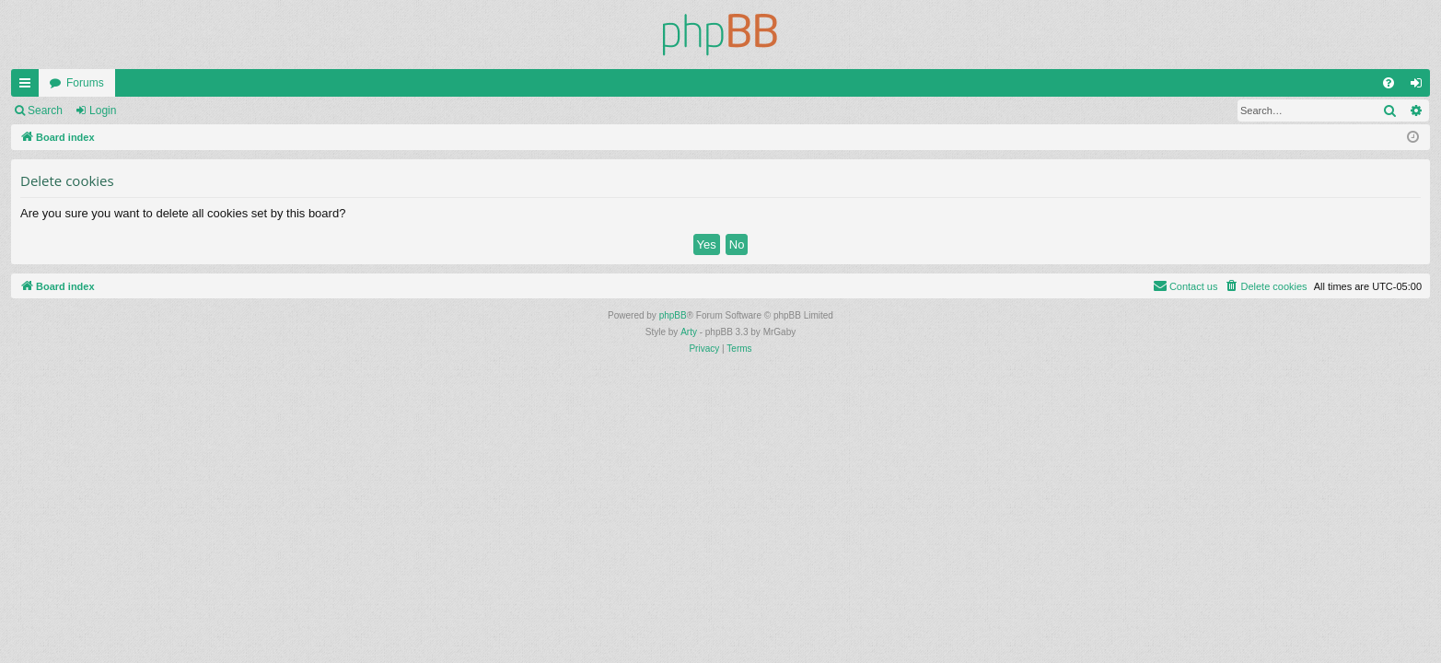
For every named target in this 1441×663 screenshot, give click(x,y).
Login (102, 110)
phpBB (673, 315)
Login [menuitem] (1420, 86)
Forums (85, 82)
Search (45, 110)
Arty (688, 332)
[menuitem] (1388, 83)
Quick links (28, 86)
